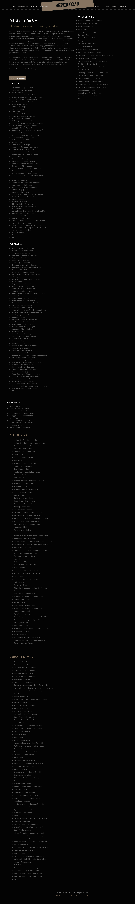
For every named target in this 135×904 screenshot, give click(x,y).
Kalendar (44, 7)
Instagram (77, 895)
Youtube (68, 895)
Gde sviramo (23, 7)
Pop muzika (15, 244)
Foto (114, 7)
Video (107, 7)
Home (13, 7)
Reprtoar (97, 7)
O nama (34, 7)
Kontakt (122, 7)
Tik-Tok (85, 895)
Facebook (60, 895)
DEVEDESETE (13, 403)
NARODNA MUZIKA (21, 657)
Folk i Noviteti (18, 435)
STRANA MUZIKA (86, 17)
